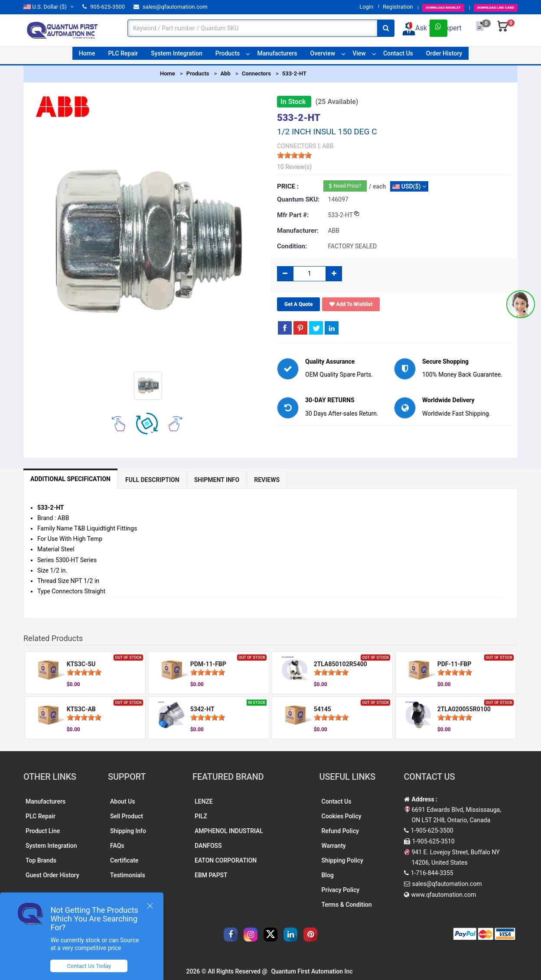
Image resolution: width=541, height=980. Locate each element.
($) (48, 6)
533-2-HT (294, 73)
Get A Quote (298, 304)
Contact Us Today (97, 966)
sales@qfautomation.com (171, 6)
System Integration (176, 55)
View (359, 55)
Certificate (124, 860)
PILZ (201, 816)
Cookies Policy (342, 816)
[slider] (294, 155)
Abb (225, 73)
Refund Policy (340, 830)
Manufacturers (277, 55)
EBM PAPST (211, 875)
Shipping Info (128, 830)
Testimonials (127, 875)
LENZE (204, 801)
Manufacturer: (298, 230)
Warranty (334, 845)
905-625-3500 (103, 6)
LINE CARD (484, 6)
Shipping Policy (342, 860)
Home (87, 55)
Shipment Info (260, 479)
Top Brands (41, 860)
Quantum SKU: (298, 199)
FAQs (117, 845)
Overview (322, 55)
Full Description (178, 479)
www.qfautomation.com (443, 894)
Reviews (327, 479)
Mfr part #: (293, 215)
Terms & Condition (347, 904)
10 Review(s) (294, 166)
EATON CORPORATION (226, 860)
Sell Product (126, 816)
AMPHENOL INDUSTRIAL (229, 830)
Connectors (256, 73)
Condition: (292, 246)
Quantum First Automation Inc (311, 971)
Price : (288, 186)
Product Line (43, 830)
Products (227, 55)
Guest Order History (52, 875)
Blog (328, 875)
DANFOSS (208, 845)
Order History (444, 55)
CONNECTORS (296, 146)
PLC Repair (123, 55)
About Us (122, 801)
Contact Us (398, 55)
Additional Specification (79, 478)
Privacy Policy (341, 889)
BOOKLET (409, 6)
